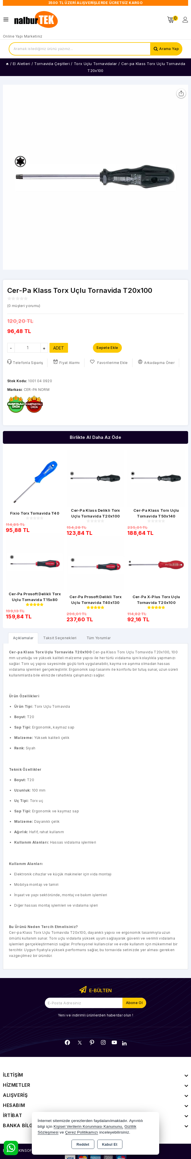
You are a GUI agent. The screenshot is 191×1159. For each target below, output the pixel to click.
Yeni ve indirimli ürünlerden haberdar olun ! (95, 1015)
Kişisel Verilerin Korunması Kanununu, (88, 1126)
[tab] (23, 638)
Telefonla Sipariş (25, 362)
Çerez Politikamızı (81, 1132)
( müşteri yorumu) (23, 306)
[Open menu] (7, 19)
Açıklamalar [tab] (23, 638)
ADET (58, 347)
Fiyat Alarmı (66, 362)
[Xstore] (36, 20)
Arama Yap (169, 49)
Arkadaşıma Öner (156, 362)
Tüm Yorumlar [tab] (99, 638)
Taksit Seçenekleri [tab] (59, 638)
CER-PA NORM (36, 389)
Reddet (82, 1145)
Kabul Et (109, 1145)
